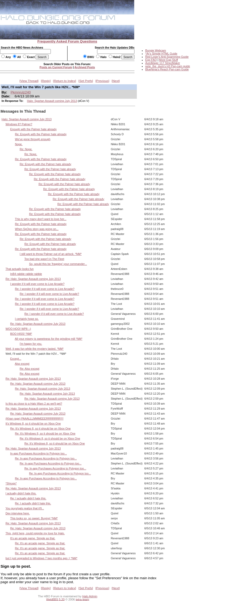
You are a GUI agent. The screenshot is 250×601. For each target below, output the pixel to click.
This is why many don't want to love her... (41, 219)
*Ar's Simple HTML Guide (161, 53)
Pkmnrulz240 (21, 92)
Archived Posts (84, 67)
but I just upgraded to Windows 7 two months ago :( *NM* (41, 558)
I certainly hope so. (27, 318)
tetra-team (82, 599)
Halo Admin (89, 596)
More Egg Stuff (168, 59)
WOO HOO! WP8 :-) (18, 328)
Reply (46, 81)
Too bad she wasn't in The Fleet (44, 258)
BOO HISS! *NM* (21, 333)
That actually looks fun (20, 268)
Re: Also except (29, 368)
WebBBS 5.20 (55, 599)
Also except (22, 363)
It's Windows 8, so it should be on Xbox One (33, 423)
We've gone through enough (33, 139)
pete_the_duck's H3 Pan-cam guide (167, 66)
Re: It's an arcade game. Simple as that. (40, 543)
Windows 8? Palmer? (19, 124)
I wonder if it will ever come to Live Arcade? (37, 283)
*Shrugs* (11, 483)
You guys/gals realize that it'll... (25, 508)
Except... (15, 358)
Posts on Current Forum (55, 67)
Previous (102, 81)
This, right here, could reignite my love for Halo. (35, 533)
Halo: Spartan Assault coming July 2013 (52, 100)
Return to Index (64, 81)
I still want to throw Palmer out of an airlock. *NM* (51, 253)
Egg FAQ (151, 59)
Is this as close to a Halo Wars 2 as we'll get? (34, 403)
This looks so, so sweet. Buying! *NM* (34, 518)
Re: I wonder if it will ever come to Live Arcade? (44, 288)
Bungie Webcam (155, 50)
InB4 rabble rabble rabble (26, 273)
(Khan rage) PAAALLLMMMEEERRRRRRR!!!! (34, 418)
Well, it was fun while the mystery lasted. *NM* (35, 348)
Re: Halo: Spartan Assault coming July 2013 (33, 278)
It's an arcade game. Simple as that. (32, 538)
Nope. (19, 144)
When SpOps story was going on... (37, 229)
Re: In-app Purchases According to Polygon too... (46, 458)
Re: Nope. (26, 149)
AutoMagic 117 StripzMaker (162, 63)
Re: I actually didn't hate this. (28, 498)
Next (116, 81)
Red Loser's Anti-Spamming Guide (167, 56)
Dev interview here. (18, 513)
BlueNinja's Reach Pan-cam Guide (167, 69)
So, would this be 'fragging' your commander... (58, 263)
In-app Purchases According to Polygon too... (38, 453)
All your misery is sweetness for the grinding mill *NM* (48, 338)
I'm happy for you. (31, 343)
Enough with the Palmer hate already (33, 129)
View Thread (29, 81)
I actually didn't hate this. (21, 493)
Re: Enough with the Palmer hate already (41, 134)
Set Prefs (85, 81)
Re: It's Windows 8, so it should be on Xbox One (40, 428)
